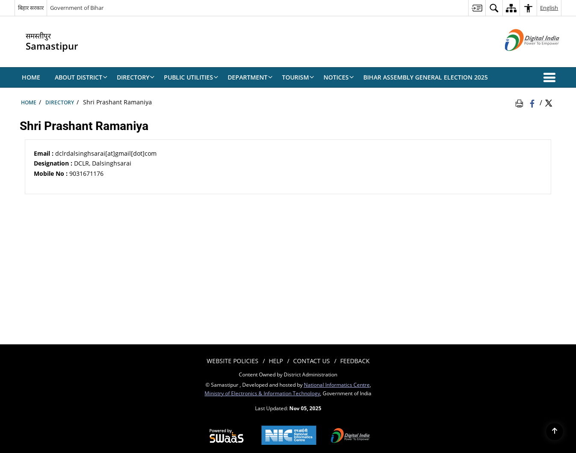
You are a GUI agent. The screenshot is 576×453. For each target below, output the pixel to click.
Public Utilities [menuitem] (191, 77)
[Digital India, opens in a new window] (350, 436)
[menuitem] (476, 8)
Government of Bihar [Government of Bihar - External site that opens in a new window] (77, 8)
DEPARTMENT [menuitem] (250, 77)
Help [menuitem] (276, 361)
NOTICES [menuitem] (339, 77)
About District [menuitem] (81, 77)
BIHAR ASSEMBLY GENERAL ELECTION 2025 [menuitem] (425, 77)
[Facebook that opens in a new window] (533, 102)
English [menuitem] (549, 8)
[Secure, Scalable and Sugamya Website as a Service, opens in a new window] (226, 436)
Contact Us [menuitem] (311, 361)
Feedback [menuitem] (355, 361)
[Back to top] (554, 431)
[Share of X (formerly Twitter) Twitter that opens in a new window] (548, 102)
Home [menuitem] (31, 77)
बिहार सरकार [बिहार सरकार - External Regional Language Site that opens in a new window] (31, 8)
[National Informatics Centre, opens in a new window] (289, 436)
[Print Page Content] (520, 102)
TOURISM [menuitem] (298, 77)
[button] (551, 77)
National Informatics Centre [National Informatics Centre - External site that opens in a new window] (337, 384)
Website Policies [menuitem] (232, 361)
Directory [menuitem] (135, 77)
